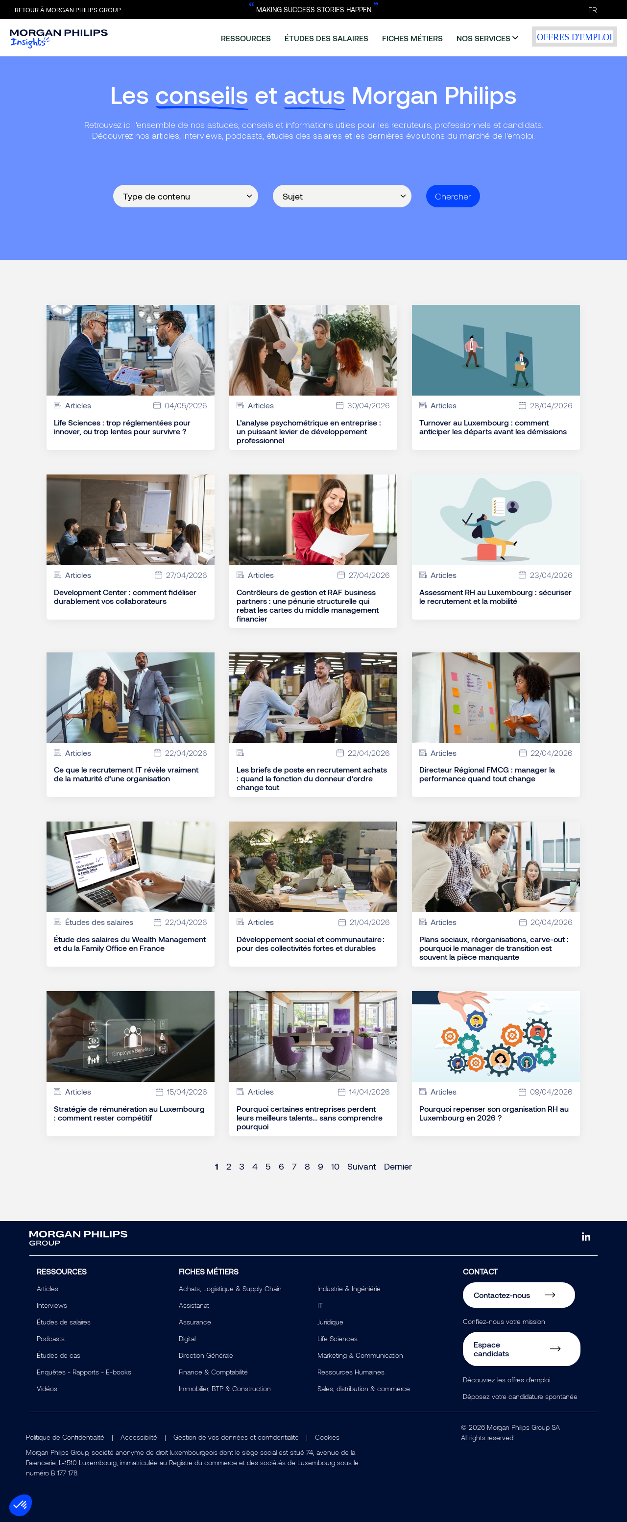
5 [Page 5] (268, 1166)
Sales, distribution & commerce (363, 1388)
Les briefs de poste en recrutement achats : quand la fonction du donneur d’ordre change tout (312, 778)
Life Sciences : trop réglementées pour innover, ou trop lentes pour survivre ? (122, 427)
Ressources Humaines (351, 1372)
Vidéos (47, 1388)
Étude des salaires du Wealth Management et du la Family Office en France (130, 943)
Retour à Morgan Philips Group (68, 10)
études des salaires (326, 38)
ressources (246, 38)
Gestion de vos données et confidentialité (236, 1437)
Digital (187, 1338)
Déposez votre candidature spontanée (520, 1396)
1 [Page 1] (216, 1166)
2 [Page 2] (228, 1166)
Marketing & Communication (360, 1355)
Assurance (195, 1322)
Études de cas (58, 1355)
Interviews (52, 1305)
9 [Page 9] (320, 1166)
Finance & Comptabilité (213, 1372)
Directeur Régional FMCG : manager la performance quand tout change (487, 774)
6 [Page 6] (281, 1166)
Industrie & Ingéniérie (349, 1288)
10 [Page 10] (335, 1166)
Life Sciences (337, 1338)
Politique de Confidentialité (65, 1437)
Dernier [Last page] (398, 1166)
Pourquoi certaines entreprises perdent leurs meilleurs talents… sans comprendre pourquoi (310, 1117)
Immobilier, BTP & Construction (225, 1388)
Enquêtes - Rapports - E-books (84, 1372)
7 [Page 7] (294, 1166)
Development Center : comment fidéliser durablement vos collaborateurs (125, 596)
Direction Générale (206, 1355)
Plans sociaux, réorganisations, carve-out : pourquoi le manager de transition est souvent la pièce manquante (494, 948)
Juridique (330, 1322)
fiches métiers (412, 38)
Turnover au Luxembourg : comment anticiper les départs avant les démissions (493, 427)
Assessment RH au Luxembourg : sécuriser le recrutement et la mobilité (495, 596)
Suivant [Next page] (361, 1166)
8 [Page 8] (307, 1166)
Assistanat (194, 1305)
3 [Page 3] (241, 1166)
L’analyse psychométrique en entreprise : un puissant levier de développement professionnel (309, 431)
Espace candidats (491, 1349)
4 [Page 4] (255, 1166)
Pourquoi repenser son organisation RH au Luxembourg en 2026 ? (494, 1113)
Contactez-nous (502, 1294)
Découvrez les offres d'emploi (506, 1379)
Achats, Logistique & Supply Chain (230, 1288)
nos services (483, 38)
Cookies (327, 1437)
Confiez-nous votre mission (504, 1321)
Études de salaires (64, 1322)
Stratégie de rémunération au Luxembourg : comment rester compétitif (129, 1113)
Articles (47, 1288)
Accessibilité (139, 1437)
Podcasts (51, 1338)
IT (320, 1305)
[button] (20, 1505)
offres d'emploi (574, 37)
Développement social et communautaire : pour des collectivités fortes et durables (311, 943)
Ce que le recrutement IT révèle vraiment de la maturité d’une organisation (126, 774)
